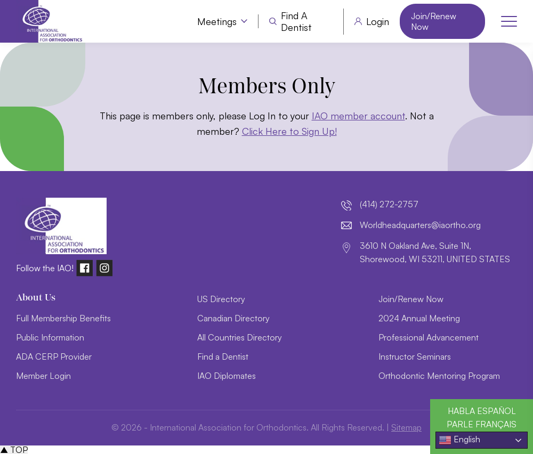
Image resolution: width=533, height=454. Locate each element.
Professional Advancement (428, 337)
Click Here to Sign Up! (289, 131)
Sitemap (406, 427)
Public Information (50, 337)
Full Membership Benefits (63, 318)
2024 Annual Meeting (419, 318)
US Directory (221, 299)
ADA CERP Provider (54, 356)
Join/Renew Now (433, 21)
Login (377, 21)
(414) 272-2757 (389, 204)
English (459, 440)
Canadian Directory (233, 318)
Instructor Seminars (414, 356)
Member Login (43, 375)
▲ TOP (14, 449)
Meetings (217, 21)
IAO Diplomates (226, 375)
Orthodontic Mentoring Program (439, 375)
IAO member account (358, 115)
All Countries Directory (239, 337)
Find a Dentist (296, 22)
